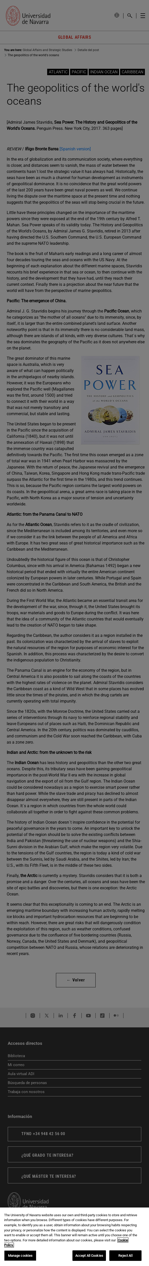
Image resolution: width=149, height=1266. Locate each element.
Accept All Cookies (89, 1259)
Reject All (125, 1259)
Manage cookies (20, 1259)
